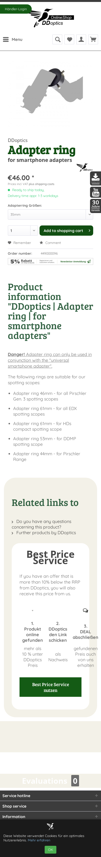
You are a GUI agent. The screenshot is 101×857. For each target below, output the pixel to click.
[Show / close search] (57, 39)
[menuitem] (12, 39)
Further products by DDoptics (44, 532)
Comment (50, 243)
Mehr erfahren (39, 840)
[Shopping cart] (93, 39)
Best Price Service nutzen (50, 687)
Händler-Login (16, 9)
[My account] (81, 39)
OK (50, 850)
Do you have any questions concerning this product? (41, 524)
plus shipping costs (41, 184)
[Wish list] (69, 39)
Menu (12, 39)
